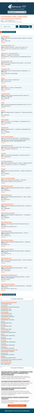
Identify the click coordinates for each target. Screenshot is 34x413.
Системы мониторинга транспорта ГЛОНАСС (11, 359)
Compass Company (5, 93)
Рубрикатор (24, 26)
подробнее (3, 42)
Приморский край (12, 335)
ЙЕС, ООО (3, 324)
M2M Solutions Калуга (6, 231)
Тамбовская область (12, 341)
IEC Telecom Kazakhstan (6, 161)
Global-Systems (4, 127)
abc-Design (3, 86)
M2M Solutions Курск (6, 258)
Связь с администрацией (24, 410)
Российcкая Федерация (4, 303)
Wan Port (3, 327)
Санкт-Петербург (11, 316)
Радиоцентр (4, 346)
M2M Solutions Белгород (7, 186)
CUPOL (2, 102)
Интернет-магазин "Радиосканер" (9, 302)
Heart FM (3, 153)
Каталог (2, 20)
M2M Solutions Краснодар (7, 249)
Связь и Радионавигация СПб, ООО (9, 350)
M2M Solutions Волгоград (7, 204)
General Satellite (5, 119)
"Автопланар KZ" (5, 36)
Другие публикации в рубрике (17, 405)
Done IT (3, 110)
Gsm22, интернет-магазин (7, 136)
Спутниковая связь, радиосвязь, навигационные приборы (11, 21)
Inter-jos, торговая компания (8, 178)
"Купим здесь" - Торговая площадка (9, 53)
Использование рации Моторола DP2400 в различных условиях (13, 388)
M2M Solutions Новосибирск (8, 284)
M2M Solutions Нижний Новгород (9, 275)
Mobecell (3, 356)
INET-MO (3, 169)
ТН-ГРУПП (3, 340)
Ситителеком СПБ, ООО (6, 315)
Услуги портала (16, 410)
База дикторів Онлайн (6, 362)
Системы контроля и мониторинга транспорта (15, 381)
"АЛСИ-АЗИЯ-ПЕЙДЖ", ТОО (7, 45)
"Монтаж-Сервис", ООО (6, 61)
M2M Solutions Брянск (6, 195)
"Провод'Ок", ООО (5, 69)
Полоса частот (4, 353)
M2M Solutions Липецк (6, 266)
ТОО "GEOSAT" (4, 305)
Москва (10, 303)
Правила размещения (9, 410)
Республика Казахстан (4, 332)
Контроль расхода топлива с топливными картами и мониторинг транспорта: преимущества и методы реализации (17, 373)
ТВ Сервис (3, 343)
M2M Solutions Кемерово (7, 240)
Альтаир (3, 321)
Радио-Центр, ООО (5, 318)
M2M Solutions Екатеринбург (8, 213)
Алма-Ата (10, 338)
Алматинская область (12, 332)
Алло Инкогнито (5, 312)
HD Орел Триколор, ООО (7, 145)
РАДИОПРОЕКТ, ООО (6, 308)
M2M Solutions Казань (6, 222)
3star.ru (3, 78)
